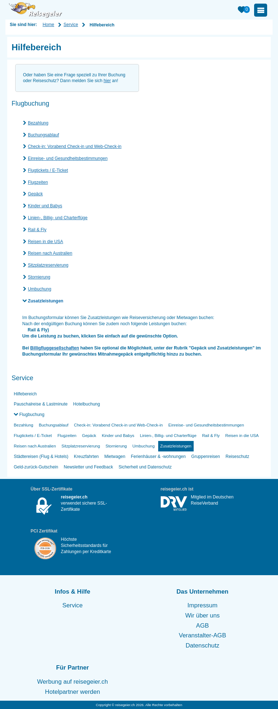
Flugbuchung (31, 414)
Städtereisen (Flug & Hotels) (41, 456)
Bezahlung (38, 123)
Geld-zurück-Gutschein (36, 467)
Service (71, 24)
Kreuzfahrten (86, 456)
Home (48, 24)
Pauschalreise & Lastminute (41, 404)
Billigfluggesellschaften (54, 348)
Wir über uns (202, 615)
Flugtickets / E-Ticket (48, 170)
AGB (202, 625)
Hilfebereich (25, 393)
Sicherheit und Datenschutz (145, 467)
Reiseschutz (237, 456)
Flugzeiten (38, 182)
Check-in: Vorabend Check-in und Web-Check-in (75, 146)
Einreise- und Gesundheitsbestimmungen (68, 158)
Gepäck (35, 193)
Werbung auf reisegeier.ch (72, 681)
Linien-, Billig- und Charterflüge (58, 217)
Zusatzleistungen (45, 300)
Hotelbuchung (86, 404)
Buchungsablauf (43, 134)
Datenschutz (202, 645)
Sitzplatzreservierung (48, 265)
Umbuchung (39, 289)
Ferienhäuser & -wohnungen (158, 456)
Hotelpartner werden (72, 691)
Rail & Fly (37, 229)
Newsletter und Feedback (88, 467)
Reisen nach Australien (50, 253)
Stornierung (39, 277)
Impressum (203, 605)
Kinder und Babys (45, 205)
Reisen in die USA (45, 241)
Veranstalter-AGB (202, 635)
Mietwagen (114, 456)
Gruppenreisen (205, 456)
